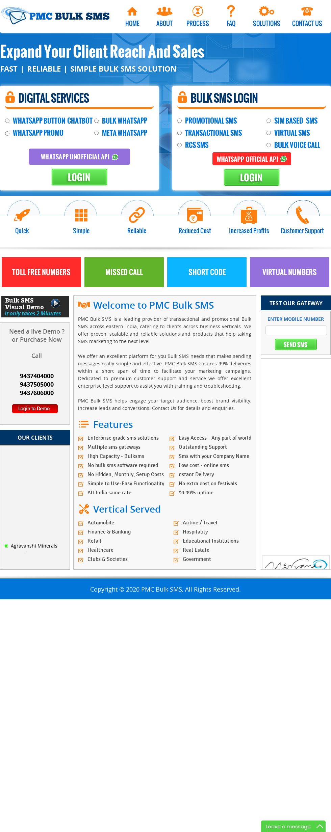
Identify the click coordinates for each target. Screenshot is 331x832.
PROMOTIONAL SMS (211, 121)
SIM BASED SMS (295, 121)
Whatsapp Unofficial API (79, 156)
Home (132, 23)
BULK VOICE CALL (297, 145)
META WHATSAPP (124, 133)
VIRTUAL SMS (292, 133)
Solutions (266, 23)
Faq (231, 23)
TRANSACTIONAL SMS (213, 133)
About (164, 23)
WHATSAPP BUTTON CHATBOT (53, 121)
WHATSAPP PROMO (38, 133)
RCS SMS (196, 145)
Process (197, 23)
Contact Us (307, 23)
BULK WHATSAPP (124, 121)
